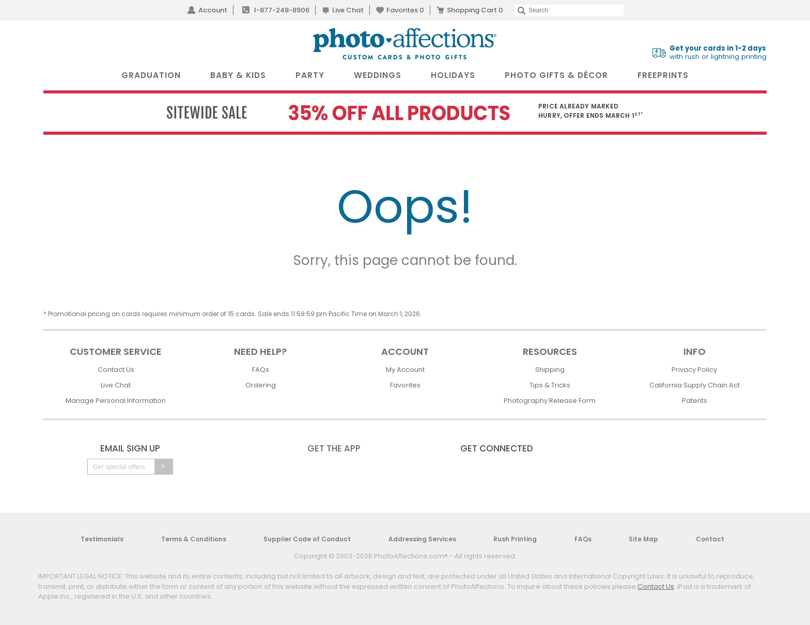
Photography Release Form (550, 400)
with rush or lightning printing (718, 52)
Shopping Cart (475, 10)
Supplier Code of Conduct (307, 539)
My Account (405, 369)
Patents (694, 400)
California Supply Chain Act (694, 385)
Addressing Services (422, 539)
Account (212, 10)
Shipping (550, 369)
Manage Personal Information (116, 400)
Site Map (643, 539)
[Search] (569, 11)
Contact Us (116, 369)
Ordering (260, 385)
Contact (710, 539)
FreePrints (663, 75)
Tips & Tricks (549, 385)
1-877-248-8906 (281, 10)
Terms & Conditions (193, 539)
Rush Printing (515, 539)
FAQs (260, 369)
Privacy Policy (694, 369)
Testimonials (102, 539)
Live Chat (348, 10)
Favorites (405, 10)
